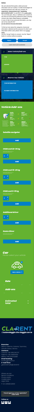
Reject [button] (9, 404)
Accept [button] (25, 404)
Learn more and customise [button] (17, 408)
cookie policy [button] (27, 376)
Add (17, 140)
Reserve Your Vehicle (16, 78)
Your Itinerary (13, 25)
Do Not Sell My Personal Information (11, 387)
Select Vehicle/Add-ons (17, 51)
